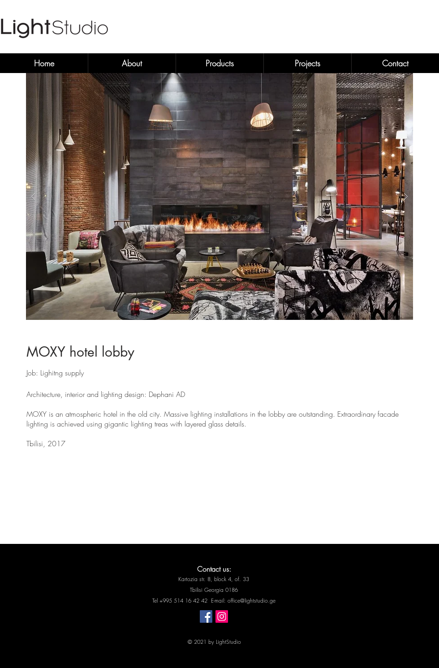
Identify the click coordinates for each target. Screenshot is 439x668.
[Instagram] (221, 616)
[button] (219, 196)
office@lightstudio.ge (251, 600)
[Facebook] (206, 616)
